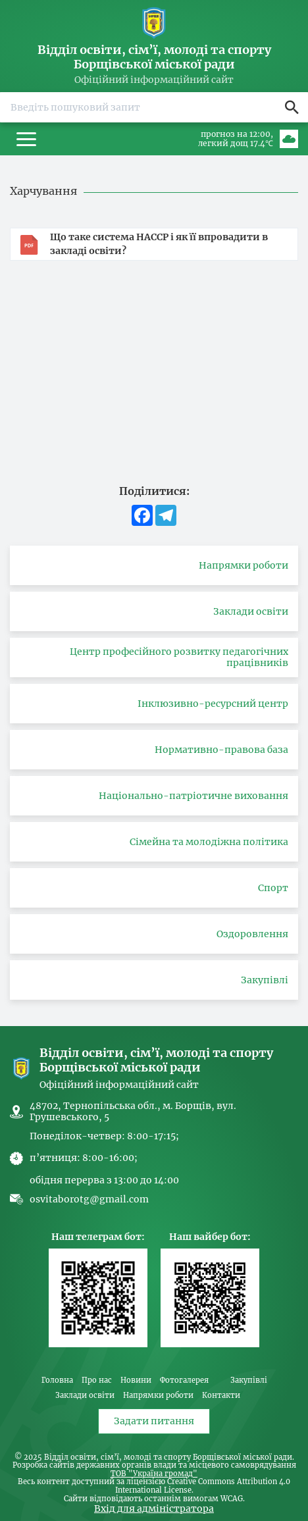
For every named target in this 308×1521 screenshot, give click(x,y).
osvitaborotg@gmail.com (89, 1199)
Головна (57, 1380)
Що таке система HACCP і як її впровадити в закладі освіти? (159, 244)
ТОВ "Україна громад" (154, 1474)
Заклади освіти (85, 1395)
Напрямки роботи (158, 1395)
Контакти (221, 1395)
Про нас (97, 1380)
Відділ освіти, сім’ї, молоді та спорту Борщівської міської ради (154, 57)
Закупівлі (248, 1380)
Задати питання (154, 1421)
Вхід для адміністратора (154, 1508)
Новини (135, 1380)
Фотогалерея (184, 1380)
